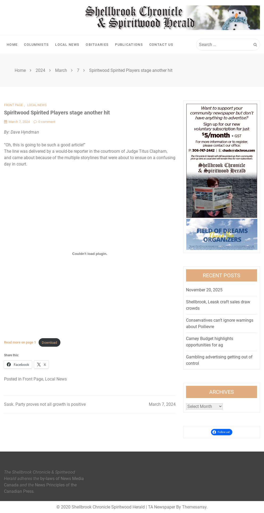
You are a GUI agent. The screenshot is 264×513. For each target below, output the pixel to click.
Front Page (13, 105)
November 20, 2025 (204, 289)
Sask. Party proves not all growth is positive (45, 404)
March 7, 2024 (162, 404)
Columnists (36, 45)
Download (49, 343)
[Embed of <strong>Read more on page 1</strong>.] (90, 253)
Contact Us (161, 45)
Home (12, 45)
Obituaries (97, 45)
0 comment (44, 122)
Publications (129, 45)
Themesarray (194, 507)
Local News (67, 45)
